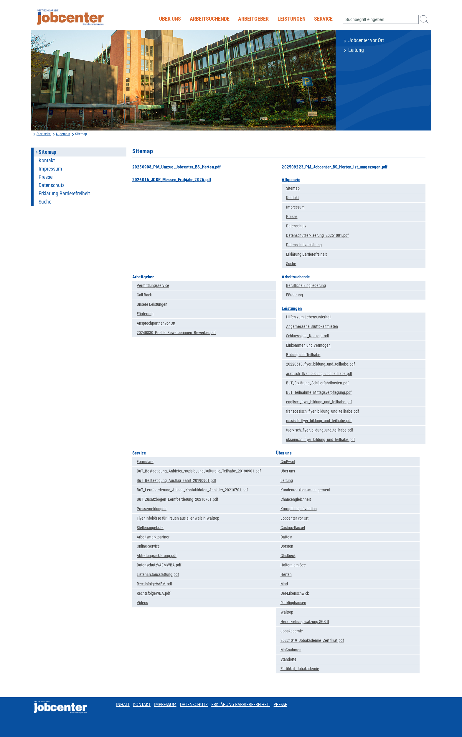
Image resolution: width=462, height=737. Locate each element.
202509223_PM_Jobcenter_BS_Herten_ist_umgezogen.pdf (334, 167)
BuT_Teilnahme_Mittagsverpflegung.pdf (319, 392)
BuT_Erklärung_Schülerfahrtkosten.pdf (317, 383)
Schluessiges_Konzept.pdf (307, 335)
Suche (45, 202)
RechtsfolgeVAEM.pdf (154, 583)
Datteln (286, 537)
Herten (286, 574)
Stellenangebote (150, 527)
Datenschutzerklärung (304, 244)
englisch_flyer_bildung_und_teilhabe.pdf (319, 401)
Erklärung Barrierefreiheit (64, 193)
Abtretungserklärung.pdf (156, 555)
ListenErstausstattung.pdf (158, 574)
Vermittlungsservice (153, 285)
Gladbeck (288, 555)
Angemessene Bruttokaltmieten (312, 326)
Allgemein (63, 134)
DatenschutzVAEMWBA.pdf (159, 565)
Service (323, 19)
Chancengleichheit (295, 499)
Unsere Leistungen (152, 304)
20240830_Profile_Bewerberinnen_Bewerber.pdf (176, 332)
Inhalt (123, 704)
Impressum (50, 169)
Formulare (145, 461)
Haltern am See (293, 565)
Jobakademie (291, 631)
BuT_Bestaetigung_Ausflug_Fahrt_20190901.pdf (176, 480)
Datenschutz (52, 185)
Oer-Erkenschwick (294, 593)
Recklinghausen (293, 602)
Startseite (44, 134)
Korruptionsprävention (298, 508)
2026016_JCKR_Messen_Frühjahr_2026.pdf (171, 179)
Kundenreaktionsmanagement (305, 490)
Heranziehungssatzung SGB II (304, 621)
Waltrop (286, 612)
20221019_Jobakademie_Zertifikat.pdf (312, 640)
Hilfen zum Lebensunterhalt (308, 317)
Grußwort (287, 461)
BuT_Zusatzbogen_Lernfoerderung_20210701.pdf (177, 499)
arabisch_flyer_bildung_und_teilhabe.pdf (319, 373)
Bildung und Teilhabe (303, 354)
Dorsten (286, 546)
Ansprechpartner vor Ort (156, 323)
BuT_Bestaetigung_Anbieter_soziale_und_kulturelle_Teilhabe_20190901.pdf (199, 471)
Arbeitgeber (253, 19)
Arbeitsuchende (210, 19)
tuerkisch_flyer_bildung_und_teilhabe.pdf (319, 430)
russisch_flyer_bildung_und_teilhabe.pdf (319, 420)
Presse (45, 177)
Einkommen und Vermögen (308, 345)
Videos (142, 602)
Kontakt (47, 160)
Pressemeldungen (151, 508)
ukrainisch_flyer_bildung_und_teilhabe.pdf (320, 439)
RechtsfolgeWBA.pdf (153, 593)
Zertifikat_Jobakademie (299, 668)
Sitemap (293, 188)
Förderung (145, 313)
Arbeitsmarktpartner (153, 537)
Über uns (170, 19)
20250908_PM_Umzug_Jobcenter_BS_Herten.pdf (176, 167)
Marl (284, 583)
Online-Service (148, 546)
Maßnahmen (290, 649)
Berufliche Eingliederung (306, 285)
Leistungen (292, 19)
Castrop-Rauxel (292, 527)
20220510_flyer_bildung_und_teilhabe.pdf (320, 364)
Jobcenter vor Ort (366, 40)
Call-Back (144, 295)
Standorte (288, 659)
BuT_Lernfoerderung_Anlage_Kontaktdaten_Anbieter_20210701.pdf (192, 490)
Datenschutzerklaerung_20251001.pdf (317, 235)
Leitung (356, 50)
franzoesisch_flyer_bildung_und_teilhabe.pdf (322, 411)
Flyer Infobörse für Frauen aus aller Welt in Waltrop (178, 518)
